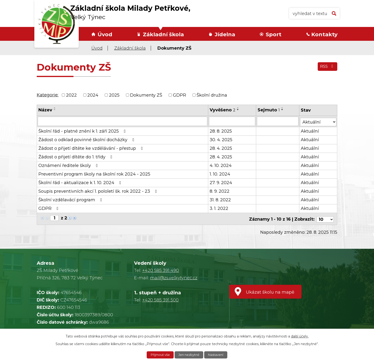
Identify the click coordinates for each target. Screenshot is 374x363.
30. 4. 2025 (221, 139)
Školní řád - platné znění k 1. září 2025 (83, 130)
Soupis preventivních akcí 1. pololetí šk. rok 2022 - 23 (98, 190)
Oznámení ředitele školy (69, 165)
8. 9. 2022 (220, 190)
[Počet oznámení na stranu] (325, 218)
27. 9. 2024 (221, 182)
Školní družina (212, 95)
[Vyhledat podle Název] (123, 121)
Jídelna (225, 34)
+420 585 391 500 (160, 298)
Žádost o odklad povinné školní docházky (87, 139)
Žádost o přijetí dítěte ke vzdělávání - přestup (91, 147)
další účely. (300, 336)
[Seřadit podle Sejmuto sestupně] (282, 110)
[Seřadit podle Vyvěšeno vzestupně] (238, 108)
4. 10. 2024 (221, 165)
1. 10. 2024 (220, 173)
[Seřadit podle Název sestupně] (54, 110)
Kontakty (324, 34)
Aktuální (310, 130)
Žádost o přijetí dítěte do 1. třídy (76, 156)
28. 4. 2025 (221, 147)
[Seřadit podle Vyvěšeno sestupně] (238, 110)
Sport (273, 34)
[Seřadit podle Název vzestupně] (54, 108)
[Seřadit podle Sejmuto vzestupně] (282, 108)
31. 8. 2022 (220, 199)
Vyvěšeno (223, 110)
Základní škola (163, 34)
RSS (327, 68)
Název (45, 110)
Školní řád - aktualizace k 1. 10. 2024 (80, 182)
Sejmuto (269, 110)
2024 (92, 95)
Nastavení (217, 355)
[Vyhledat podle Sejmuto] (278, 121)
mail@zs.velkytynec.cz (173, 276)
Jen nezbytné (189, 355)
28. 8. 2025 (221, 130)
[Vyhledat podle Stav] (318, 121)
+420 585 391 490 (160, 268)
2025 (114, 95)
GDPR (179, 95)
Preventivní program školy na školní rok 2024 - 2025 (94, 173)
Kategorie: (47, 95)
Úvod (105, 34)
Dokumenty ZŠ (146, 95)
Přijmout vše (158, 355)
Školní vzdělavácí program (71, 199)
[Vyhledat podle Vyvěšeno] (232, 121)
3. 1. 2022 (219, 208)
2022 (71, 95)
